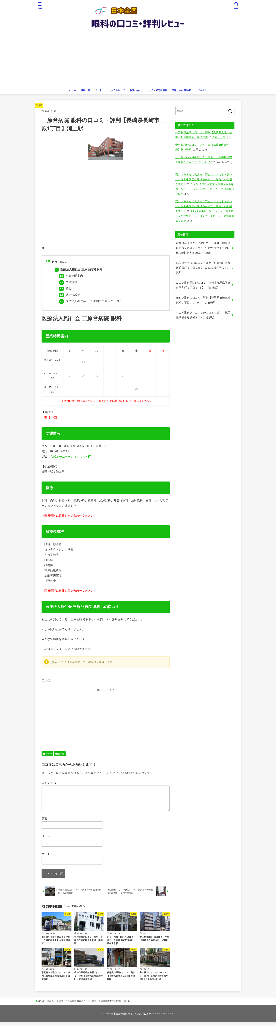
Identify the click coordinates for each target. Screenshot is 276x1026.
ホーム (72, 90)
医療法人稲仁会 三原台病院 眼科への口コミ (90, 301)
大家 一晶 (219, 137)
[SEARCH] (236, 5)
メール (46, 840)
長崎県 (61, 753)
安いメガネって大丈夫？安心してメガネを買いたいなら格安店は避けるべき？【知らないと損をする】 (203, 179)
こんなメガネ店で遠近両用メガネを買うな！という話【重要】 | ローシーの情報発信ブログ (204, 189)
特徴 (65, 288)
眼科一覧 (85, 90)
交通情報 (68, 282)
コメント (49, 782)
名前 (44, 822)
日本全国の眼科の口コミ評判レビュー (131, 1017)
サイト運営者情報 (157, 90)
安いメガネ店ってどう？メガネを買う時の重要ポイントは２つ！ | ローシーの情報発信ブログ (204, 216)
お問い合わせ (137, 90)
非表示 (63, 262)
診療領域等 (69, 294)
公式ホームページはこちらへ (69, 456)
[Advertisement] (138, 60)
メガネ (98, 90)
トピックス (201, 90)
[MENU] (40, 5)
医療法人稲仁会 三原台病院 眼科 (78, 269)
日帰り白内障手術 (181, 90)
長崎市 (39, 105)
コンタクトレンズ (115, 90)
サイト (46, 858)
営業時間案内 (71, 275)
